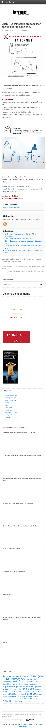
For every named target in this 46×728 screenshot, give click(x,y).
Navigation (10, 2)
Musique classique (11, 415)
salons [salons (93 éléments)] (17, 699)
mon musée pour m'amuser (12, 261)
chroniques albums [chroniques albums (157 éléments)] (31, 679)
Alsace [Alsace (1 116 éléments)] (24, 676)
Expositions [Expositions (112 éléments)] (37, 687)
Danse (7, 403)
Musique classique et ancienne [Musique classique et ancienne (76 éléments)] (11, 696)
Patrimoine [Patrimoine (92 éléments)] (12, 699)
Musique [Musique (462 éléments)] (13, 694)
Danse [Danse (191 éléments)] (28, 682)
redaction (6, 30)
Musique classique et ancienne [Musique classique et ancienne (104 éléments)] (29, 696)
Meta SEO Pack (28, 724)
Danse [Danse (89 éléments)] (24, 682)
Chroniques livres (10, 398)
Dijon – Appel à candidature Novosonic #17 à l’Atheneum (26, 271)
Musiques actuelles (11, 412)
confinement (14, 259)
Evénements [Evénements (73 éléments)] (33, 684)
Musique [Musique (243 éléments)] (21, 694)
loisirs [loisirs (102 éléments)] (27, 692)
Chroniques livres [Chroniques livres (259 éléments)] (10, 682)
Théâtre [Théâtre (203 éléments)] (35, 699)
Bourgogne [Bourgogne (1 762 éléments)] (16, 679)
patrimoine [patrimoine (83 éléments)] (6, 698)
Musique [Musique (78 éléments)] (35, 691)
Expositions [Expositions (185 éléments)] (18, 687)
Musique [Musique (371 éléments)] (38, 694)
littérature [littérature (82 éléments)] (16, 691)
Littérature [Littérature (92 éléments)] (10, 692)
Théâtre (7, 417)
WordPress (13, 720)
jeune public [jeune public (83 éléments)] (38, 689)
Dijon (21, 259)
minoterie (37, 259)
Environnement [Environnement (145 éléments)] (13, 684)
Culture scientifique (11, 400)
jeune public (28, 259)
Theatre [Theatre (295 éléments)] (23, 698)
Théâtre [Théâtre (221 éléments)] (6, 701)
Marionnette (8, 410)
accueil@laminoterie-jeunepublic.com (15, 189)
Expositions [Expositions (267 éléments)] (7, 689)
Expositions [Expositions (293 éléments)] (28, 686)
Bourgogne (25, 30)
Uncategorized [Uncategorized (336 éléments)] (15, 701)
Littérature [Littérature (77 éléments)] (22, 691)
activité (6, 259)
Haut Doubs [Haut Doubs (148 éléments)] (17, 689)
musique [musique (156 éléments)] (6, 694)
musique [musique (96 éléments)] (40, 692)
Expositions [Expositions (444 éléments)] (8, 686)
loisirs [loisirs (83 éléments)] (30, 691)
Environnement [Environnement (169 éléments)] (24, 684)
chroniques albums (11, 395)
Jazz (6, 405)
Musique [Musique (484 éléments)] (29, 694)
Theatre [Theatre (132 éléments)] (29, 699)
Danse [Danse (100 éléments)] (20, 682)
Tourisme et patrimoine (12, 420)
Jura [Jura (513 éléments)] (5, 691)
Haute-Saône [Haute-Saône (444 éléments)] (28, 689)
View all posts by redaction (12, 207)
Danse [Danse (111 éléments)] (33, 682)
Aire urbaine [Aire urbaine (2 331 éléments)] (11, 676)
